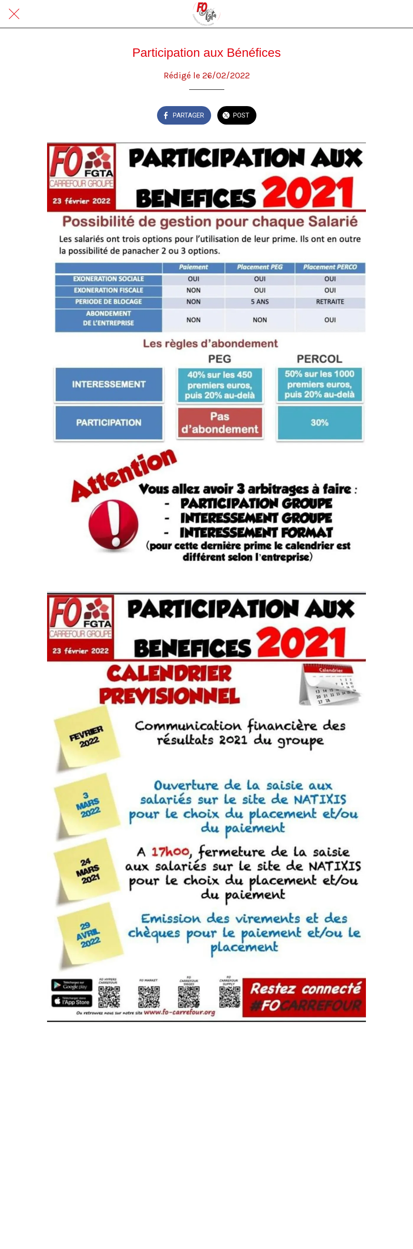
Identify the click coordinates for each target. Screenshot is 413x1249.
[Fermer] (14, 14)
